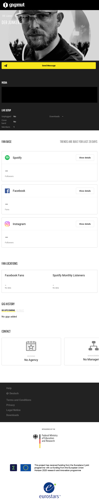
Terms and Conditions (18, 400)
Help (9, 388)
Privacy (10, 405)
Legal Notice (13, 410)
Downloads (12, 415)
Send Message (49, 65)
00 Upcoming (8, 310)
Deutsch (14, 393)
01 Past (20, 310)
